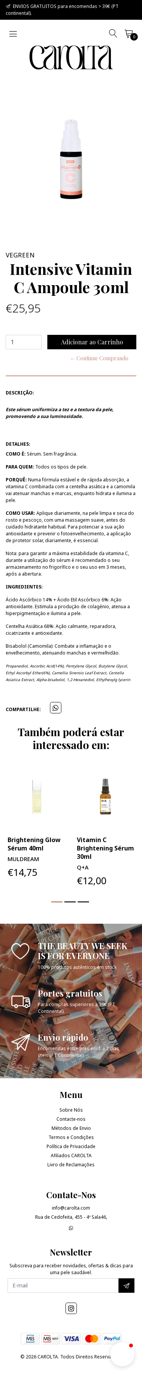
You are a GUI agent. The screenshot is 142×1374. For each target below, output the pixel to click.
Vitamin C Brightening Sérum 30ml (105, 848)
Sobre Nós (71, 1110)
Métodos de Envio (71, 1128)
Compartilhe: (23, 709)
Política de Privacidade (71, 1146)
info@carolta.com (71, 1208)
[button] (56, 901)
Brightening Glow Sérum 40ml (34, 844)
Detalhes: (18, 444)
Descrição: (20, 393)
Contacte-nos (71, 1119)
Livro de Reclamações (71, 1164)
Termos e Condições (71, 1137)
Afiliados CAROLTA (71, 1155)
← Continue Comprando (99, 358)
